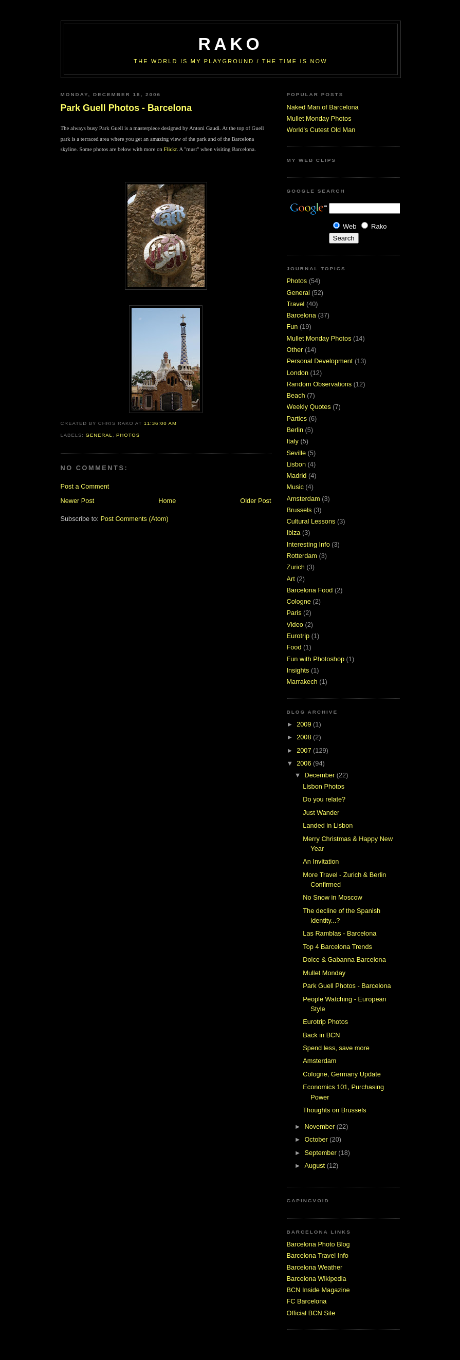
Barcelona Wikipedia (316, 1278)
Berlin (295, 430)
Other (295, 349)
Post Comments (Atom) (134, 519)
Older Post (255, 501)
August (315, 1165)
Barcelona (301, 315)
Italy (293, 441)
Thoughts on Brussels (334, 1110)
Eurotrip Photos (325, 1022)
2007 (305, 750)
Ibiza (294, 532)
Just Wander (321, 812)
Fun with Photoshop (316, 659)
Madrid (297, 475)
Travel (296, 304)
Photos (128, 435)
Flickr (169, 149)
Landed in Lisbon (328, 825)
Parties (297, 418)
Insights (298, 670)
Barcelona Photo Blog (318, 1244)
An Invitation (321, 861)
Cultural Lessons (311, 521)
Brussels (299, 510)
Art (291, 579)
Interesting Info (308, 544)
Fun (292, 326)
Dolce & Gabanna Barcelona (344, 959)
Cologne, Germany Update (341, 1074)
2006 (305, 763)
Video (295, 624)
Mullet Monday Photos (319, 118)
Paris (294, 613)
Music (295, 487)
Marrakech (302, 681)
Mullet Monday (324, 973)
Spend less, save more (336, 1048)
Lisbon (296, 464)
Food (294, 647)
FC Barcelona (307, 1301)
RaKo (230, 43)
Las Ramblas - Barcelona (339, 933)
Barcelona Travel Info (317, 1255)
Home (167, 501)
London (298, 373)
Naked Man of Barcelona (323, 107)
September (321, 1153)
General (99, 435)
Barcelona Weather (315, 1267)
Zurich (296, 567)
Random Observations (319, 384)
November (320, 1126)
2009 (305, 724)
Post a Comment (85, 486)
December (320, 775)
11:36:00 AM (160, 423)
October (316, 1139)
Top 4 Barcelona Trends (337, 947)
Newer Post (78, 501)
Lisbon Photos (323, 786)
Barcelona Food (310, 590)
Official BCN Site (311, 1313)
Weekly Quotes (309, 407)
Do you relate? (324, 799)
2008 (305, 737)
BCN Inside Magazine (318, 1290)
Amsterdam (303, 498)
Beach (296, 395)
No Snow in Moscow (332, 897)
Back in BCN (321, 1035)
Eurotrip (298, 636)
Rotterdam (302, 556)
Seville (296, 453)
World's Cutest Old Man (321, 130)
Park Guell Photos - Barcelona (126, 108)
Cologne (299, 601)
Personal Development (320, 361)
